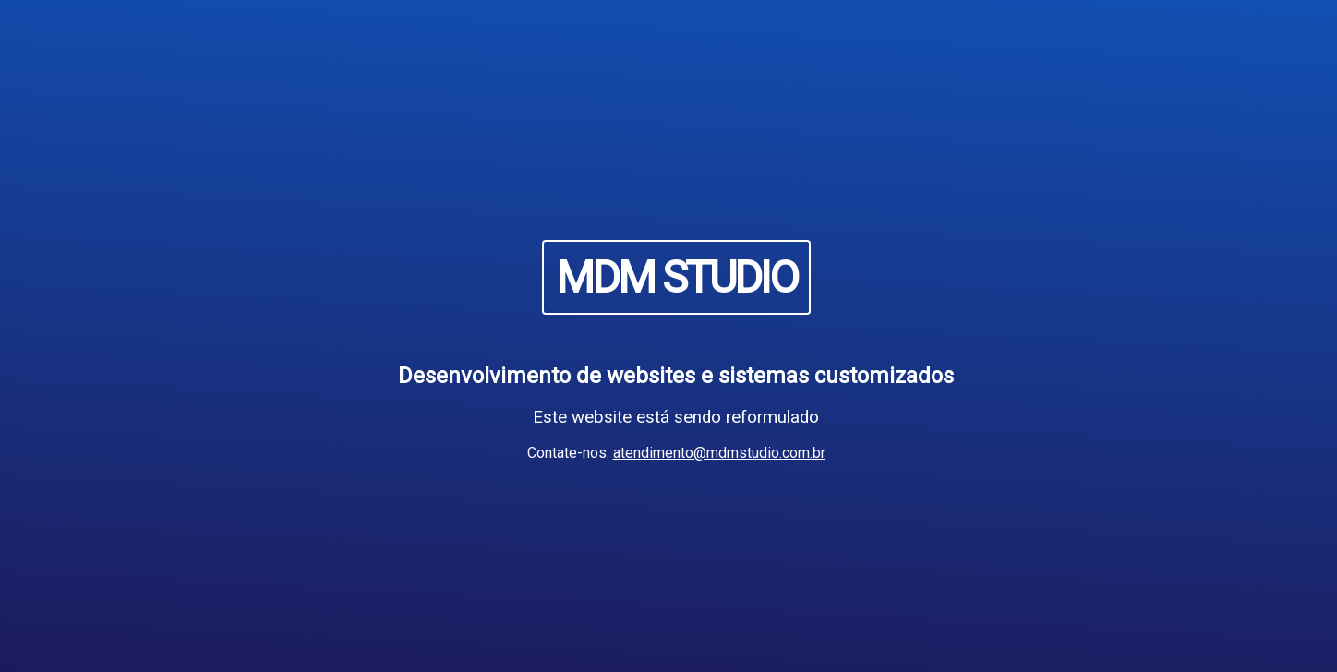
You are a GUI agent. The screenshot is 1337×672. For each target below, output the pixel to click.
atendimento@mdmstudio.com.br (719, 453)
